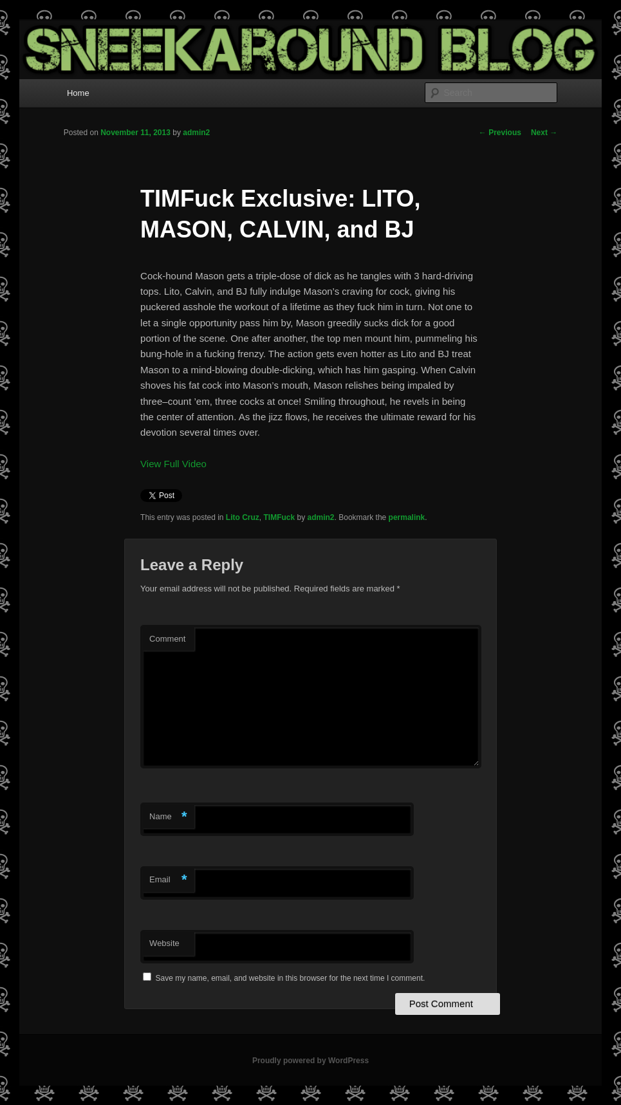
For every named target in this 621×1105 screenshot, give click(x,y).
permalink (407, 517)
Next (544, 132)
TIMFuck (279, 517)
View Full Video (173, 463)
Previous (500, 132)
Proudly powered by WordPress (310, 1060)
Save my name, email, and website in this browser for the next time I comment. (290, 978)
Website (164, 943)
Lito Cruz (242, 517)
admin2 (196, 132)
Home (78, 93)
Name (168, 817)
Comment (167, 639)
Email (168, 880)
